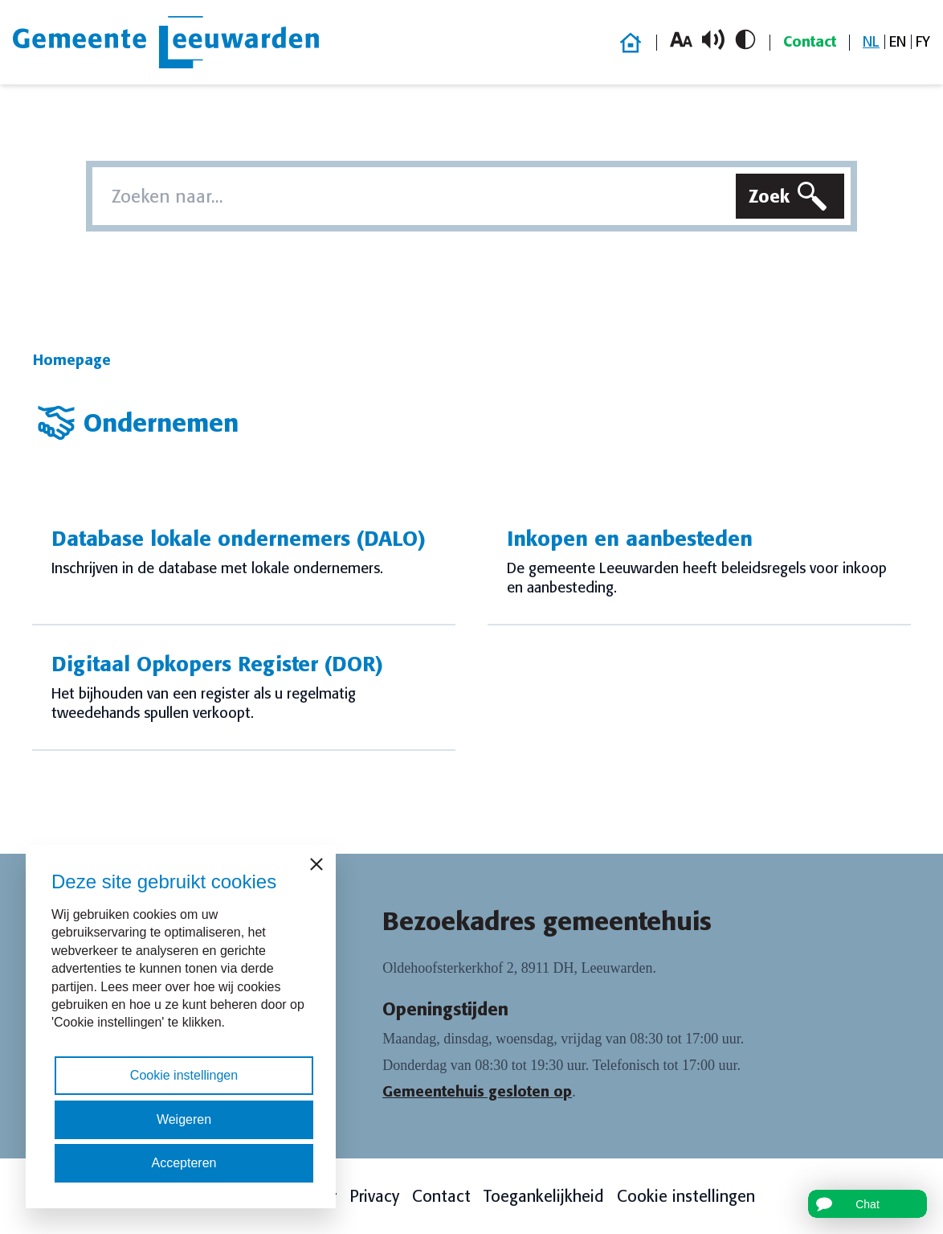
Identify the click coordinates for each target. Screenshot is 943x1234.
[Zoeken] (790, 196)
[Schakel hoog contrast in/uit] (745, 39)
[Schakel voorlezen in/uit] (713, 39)
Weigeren (184, 1119)
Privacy (374, 1196)
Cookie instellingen (686, 1196)
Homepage (72, 360)
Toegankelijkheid (544, 1196)
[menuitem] (871, 42)
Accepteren (184, 1163)
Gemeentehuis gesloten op (477, 1092)
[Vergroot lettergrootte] (681, 39)
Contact (809, 42)
